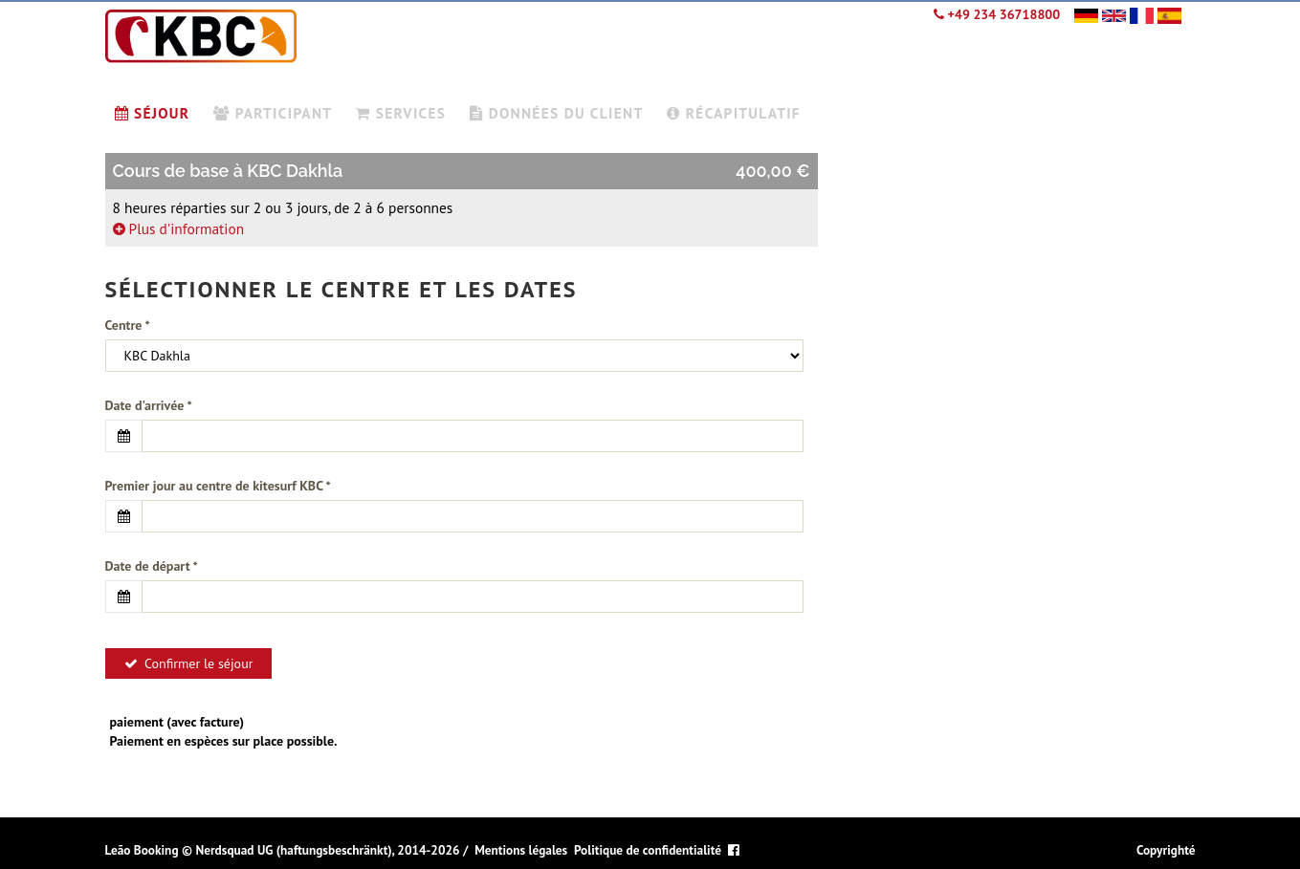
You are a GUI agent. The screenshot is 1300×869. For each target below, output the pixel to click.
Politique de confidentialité (647, 849)
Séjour (152, 112)
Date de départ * (151, 566)
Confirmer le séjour (188, 663)
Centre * (127, 325)
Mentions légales (520, 849)
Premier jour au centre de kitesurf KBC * (218, 485)
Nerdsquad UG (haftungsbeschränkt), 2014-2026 (327, 849)
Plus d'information (179, 228)
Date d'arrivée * (148, 405)
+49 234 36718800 (997, 14)
